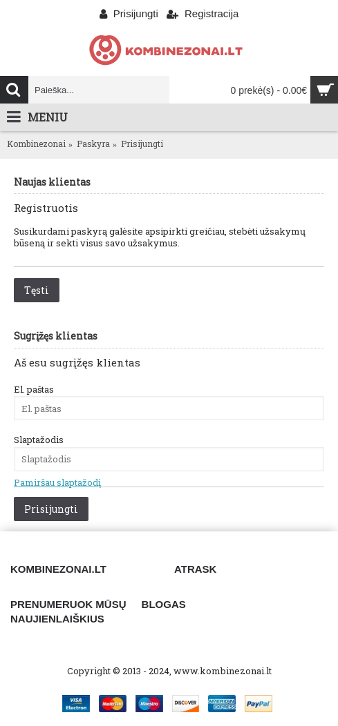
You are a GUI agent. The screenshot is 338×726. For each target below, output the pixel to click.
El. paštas (34, 389)
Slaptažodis (39, 439)
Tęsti (36, 290)
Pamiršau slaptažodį (57, 482)
